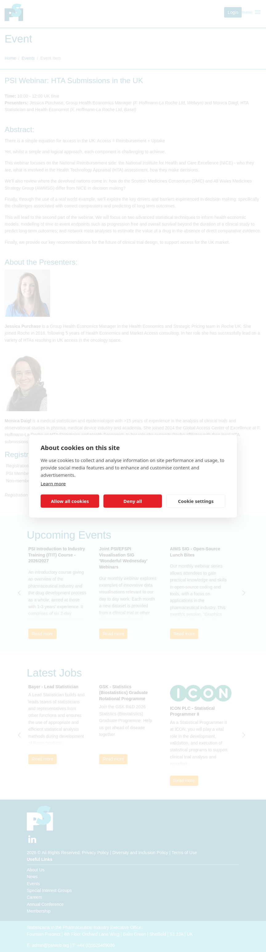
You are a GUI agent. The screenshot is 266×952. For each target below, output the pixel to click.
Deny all (132, 501)
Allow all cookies (70, 501)
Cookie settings (196, 501)
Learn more (53, 483)
